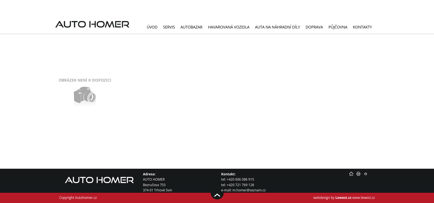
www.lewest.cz (363, 197)
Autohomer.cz (86, 197)
